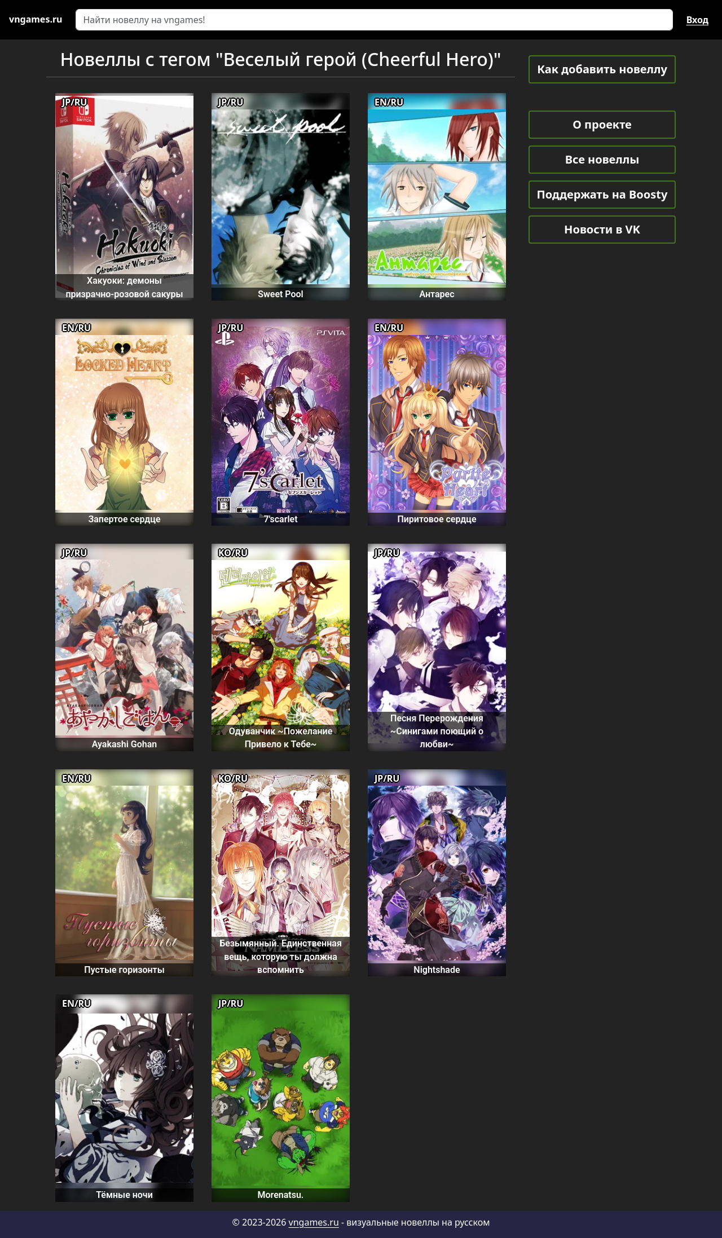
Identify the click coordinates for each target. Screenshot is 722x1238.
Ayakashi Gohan (124, 744)
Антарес (436, 294)
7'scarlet (280, 519)
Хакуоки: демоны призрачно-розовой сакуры (124, 287)
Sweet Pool (280, 294)
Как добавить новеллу (602, 69)
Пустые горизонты (124, 969)
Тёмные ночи (124, 1194)
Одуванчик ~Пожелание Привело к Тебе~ (281, 738)
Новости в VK (602, 229)
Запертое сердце (124, 519)
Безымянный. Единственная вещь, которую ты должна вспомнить (280, 956)
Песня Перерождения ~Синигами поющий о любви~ (436, 731)
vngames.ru (314, 1222)
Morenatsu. (281, 1194)
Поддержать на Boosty (602, 194)
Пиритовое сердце (436, 519)
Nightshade (436, 969)
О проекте (602, 124)
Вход (697, 20)
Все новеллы (602, 159)
